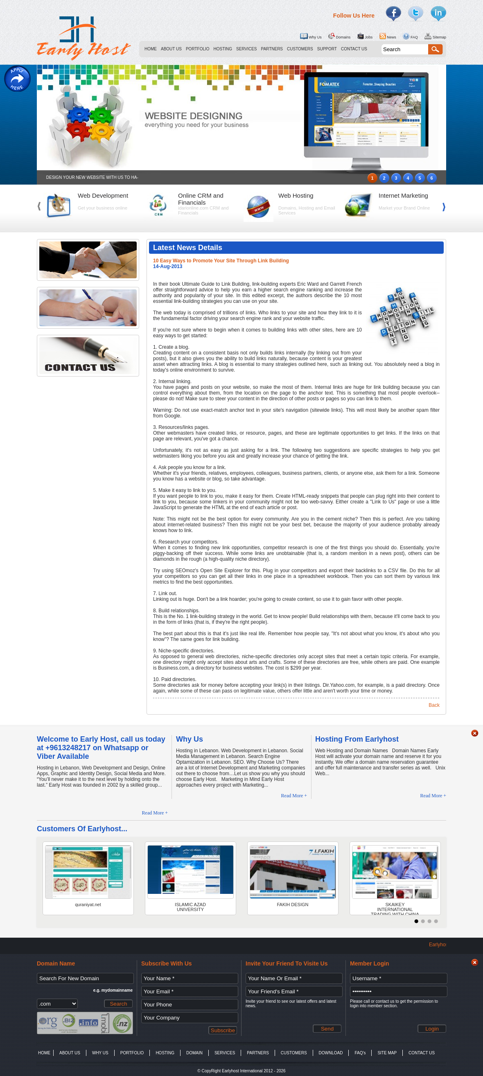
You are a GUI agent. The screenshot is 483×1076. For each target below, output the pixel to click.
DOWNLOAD (331, 1053)
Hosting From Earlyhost (357, 739)
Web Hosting (296, 195)
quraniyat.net (88, 904)
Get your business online (102, 207)
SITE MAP (387, 1053)
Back (434, 705)
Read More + (155, 813)
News (387, 36)
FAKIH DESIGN (292, 904)
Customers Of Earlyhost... (82, 829)
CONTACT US (354, 49)
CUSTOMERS (300, 49)
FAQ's (360, 1053)
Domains (339, 36)
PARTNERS (272, 49)
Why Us (310, 36)
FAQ (410, 36)
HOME (150, 49)
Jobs (365, 36)
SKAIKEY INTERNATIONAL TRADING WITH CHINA (395, 908)
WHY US (100, 1053)
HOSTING (223, 49)
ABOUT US (171, 49)
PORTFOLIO (198, 49)
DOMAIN (194, 1053)
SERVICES (246, 49)
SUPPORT (327, 49)
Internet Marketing (403, 195)
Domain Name (56, 963)
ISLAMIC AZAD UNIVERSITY (190, 907)
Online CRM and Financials (200, 199)
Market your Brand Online (404, 207)
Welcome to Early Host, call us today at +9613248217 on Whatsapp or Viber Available (101, 747)
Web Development (103, 195)
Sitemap (435, 36)
